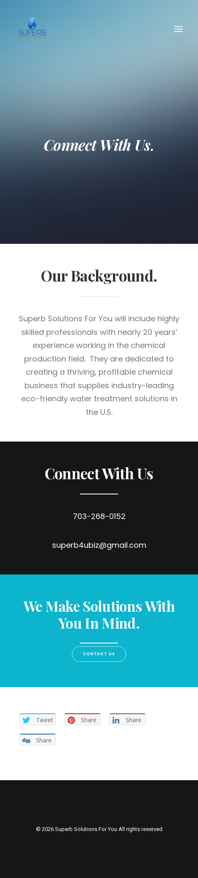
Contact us (99, 654)
